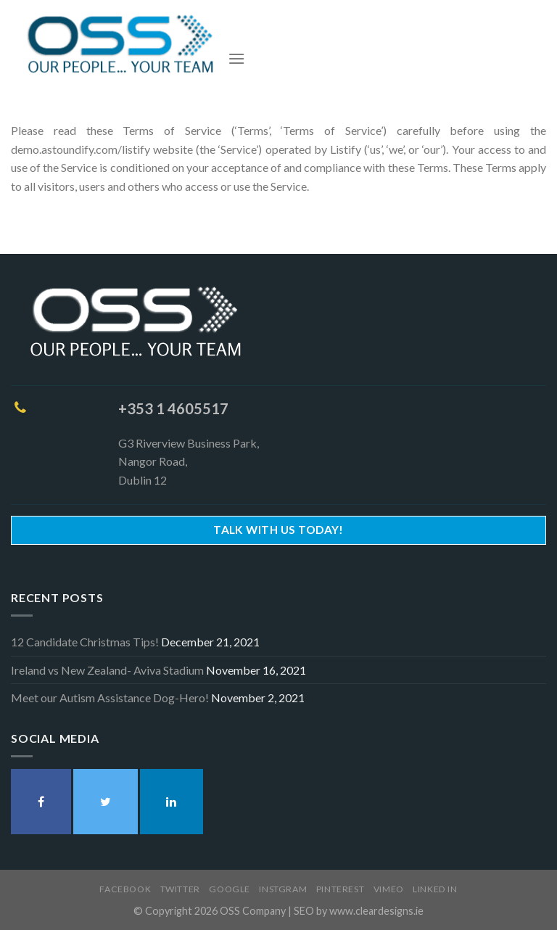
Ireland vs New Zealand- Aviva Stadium (107, 670)
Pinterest (340, 889)
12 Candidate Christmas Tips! (85, 642)
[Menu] (236, 58)
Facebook (125, 889)
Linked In (435, 889)
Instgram (283, 889)
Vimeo (389, 889)
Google (229, 889)
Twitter (180, 889)
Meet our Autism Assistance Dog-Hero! (110, 697)
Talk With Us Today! (278, 529)
